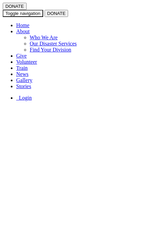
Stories (23, 86)
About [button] (23, 31)
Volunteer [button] (26, 62)
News (22, 74)
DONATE (14, 6)
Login (24, 98)
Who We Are (44, 37)
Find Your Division (50, 50)
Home (22, 25)
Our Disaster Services (53, 43)
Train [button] (22, 68)
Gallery (24, 80)
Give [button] (21, 56)
